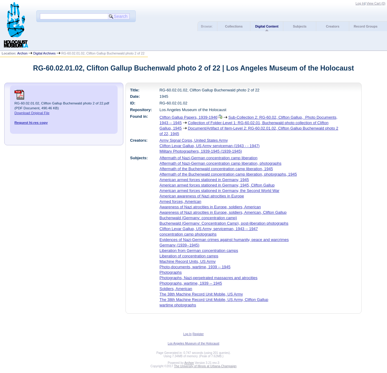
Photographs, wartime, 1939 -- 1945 (191, 283)
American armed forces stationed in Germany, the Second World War (219, 190)
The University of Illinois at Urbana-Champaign (205, 366)
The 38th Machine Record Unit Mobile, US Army (201, 294)
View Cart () (375, 3)
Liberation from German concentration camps (199, 250)
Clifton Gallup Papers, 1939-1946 (189, 117)
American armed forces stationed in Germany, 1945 (204, 179)
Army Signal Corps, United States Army (194, 140)
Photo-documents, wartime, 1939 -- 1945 (195, 267)
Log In (360, 3)
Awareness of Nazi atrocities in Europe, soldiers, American (210, 207)
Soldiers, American (176, 288)
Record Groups (366, 26)
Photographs (171, 272)
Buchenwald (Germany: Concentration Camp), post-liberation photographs (224, 223)
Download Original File (32, 113)
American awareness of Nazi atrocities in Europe (202, 196)
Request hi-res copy (31, 122)
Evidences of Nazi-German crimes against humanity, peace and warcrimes (224, 239)
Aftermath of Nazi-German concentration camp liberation (209, 158)
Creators (332, 26)
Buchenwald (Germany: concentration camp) (198, 218)
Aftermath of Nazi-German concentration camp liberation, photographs (220, 163)
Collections (233, 26)
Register (198, 334)
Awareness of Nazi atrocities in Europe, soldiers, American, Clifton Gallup (223, 212)
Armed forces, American (180, 201)
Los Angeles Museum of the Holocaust (194, 343)
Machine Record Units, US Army (188, 261)
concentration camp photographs (188, 234)
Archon (22, 53)
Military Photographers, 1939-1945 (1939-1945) (201, 151)
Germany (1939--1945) (180, 245)
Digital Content (266, 26)
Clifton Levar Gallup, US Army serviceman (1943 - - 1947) (210, 146)
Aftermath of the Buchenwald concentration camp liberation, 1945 (216, 169)
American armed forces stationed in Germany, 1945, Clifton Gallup (217, 185)
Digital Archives (44, 53)
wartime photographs (178, 305)
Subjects (300, 26)
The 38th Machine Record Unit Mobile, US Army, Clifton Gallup (214, 299)
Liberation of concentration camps (189, 256)
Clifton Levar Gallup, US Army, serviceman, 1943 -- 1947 (209, 228)
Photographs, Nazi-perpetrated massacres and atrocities (209, 278)
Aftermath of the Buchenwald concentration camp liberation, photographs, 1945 (228, 174)
